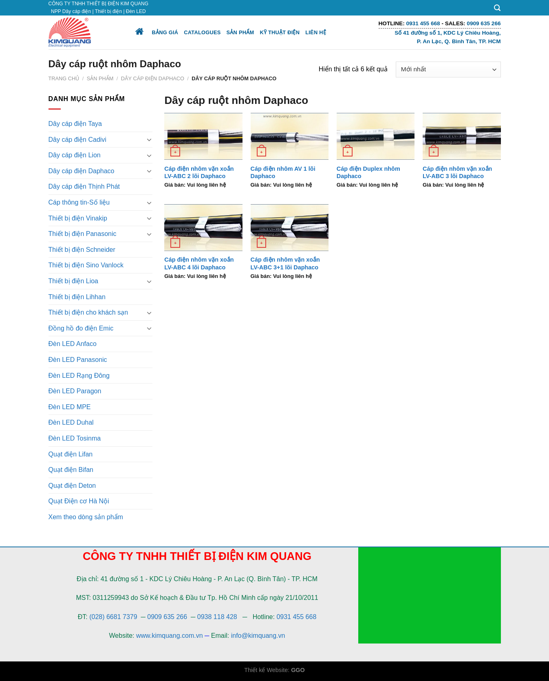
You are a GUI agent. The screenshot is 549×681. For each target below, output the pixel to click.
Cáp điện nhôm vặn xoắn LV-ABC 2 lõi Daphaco (199, 172)
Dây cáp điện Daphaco (152, 78)
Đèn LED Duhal (71, 422)
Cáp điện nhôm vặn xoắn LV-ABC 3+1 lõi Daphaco (285, 263)
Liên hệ (315, 32)
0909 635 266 (167, 616)
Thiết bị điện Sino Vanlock (86, 265)
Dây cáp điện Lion (75, 155)
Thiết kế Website (266, 670)
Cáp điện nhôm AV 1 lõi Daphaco (283, 172)
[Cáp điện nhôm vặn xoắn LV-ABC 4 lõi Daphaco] (203, 227)
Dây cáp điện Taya (75, 123)
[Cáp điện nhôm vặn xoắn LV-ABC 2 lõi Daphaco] (203, 136)
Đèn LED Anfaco (73, 343)
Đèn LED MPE (70, 406)
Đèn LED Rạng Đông (79, 375)
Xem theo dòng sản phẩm (86, 517)
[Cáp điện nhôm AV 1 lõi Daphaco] (290, 136)
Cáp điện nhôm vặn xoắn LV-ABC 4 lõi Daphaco (199, 263)
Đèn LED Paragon (75, 391)
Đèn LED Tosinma (75, 438)
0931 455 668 (296, 616)
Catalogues (202, 32)
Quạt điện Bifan (71, 469)
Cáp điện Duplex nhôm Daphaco (368, 172)
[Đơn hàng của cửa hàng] (448, 69)
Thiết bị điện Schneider (82, 249)
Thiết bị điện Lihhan (77, 296)
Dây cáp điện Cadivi (77, 139)
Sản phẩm (240, 32)
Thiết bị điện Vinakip (78, 218)
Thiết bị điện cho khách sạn (88, 312)
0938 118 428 (217, 616)
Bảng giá (165, 32)
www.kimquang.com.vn (169, 635)
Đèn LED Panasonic (78, 359)
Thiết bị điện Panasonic (83, 233)
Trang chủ (64, 78)
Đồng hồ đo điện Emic (81, 328)
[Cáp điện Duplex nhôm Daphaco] (376, 136)
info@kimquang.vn (258, 635)
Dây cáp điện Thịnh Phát (84, 186)
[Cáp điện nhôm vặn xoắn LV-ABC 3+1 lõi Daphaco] (290, 227)
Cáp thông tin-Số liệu (79, 202)
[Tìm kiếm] (497, 8)
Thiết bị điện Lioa (74, 281)
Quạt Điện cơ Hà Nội (79, 501)
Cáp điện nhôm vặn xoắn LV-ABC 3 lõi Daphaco (457, 172)
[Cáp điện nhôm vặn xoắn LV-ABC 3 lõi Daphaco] (462, 136)
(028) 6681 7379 (114, 616)
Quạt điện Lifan (71, 454)
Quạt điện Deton (72, 485)
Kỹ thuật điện (280, 32)
